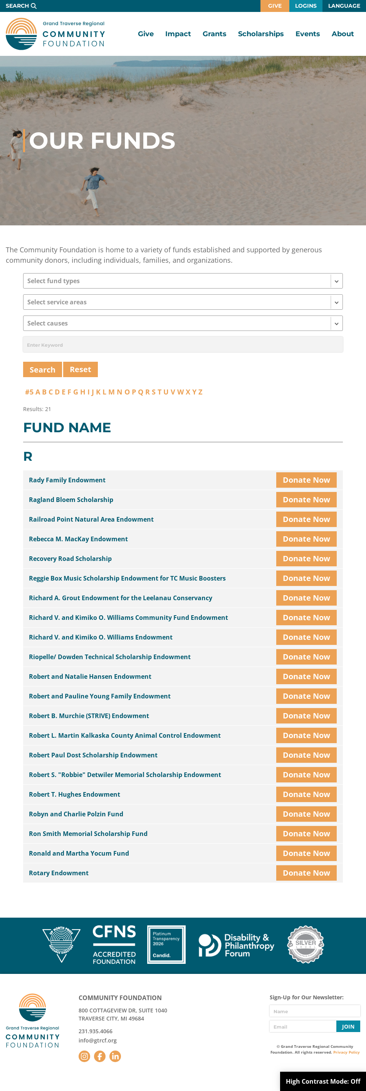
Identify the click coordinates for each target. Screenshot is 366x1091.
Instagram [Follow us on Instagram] (84, 1056)
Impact (178, 34)
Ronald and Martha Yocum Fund (79, 853)
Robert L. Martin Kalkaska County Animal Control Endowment (125, 735)
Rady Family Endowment (67, 480)
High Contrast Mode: (323, 1081)
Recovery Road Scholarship (70, 558)
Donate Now (306, 480)
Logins (306, 5)
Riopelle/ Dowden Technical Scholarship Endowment (110, 657)
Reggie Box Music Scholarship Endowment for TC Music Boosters (127, 578)
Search (17, 5)
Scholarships (261, 34)
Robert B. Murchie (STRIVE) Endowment (89, 716)
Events (307, 34)
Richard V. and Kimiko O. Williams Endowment (101, 637)
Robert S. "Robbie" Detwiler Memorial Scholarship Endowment (125, 774)
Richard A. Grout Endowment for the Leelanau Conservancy (120, 598)
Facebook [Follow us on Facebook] (100, 1056)
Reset (80, 369)
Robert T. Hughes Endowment (74, 794)
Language (344, 5)
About (343, 34)
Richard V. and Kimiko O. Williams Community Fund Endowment (128, 617)
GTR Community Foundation (55, 34)
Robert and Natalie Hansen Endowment (90, 676)
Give (275, 5)
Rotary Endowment (59, 873)
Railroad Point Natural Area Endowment (91, 519)
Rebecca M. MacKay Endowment (78, 539)
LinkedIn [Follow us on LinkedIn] (115, 1056)
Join (348, 1026)
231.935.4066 (95, 1031)
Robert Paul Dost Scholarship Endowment (93, 755)
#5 (29, 391)
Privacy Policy (346, 1052)
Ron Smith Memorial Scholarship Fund (88, 833)
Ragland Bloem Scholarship (71, 499)
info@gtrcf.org (98, 1040)
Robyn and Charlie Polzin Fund (76, 814)
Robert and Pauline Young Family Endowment (100, 696)
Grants (215, 34)
